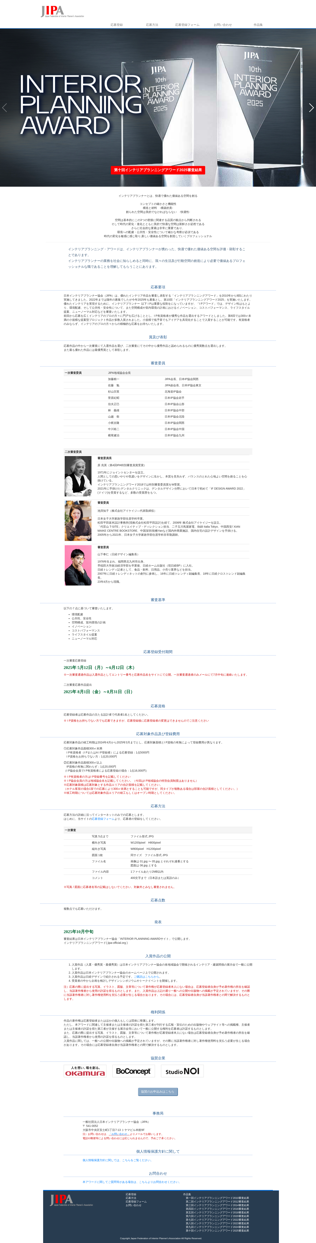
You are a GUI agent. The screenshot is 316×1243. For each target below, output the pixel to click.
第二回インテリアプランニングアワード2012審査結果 (216, 1201)
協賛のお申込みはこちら (157, 1091)
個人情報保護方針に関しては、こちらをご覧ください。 (118, 1160)
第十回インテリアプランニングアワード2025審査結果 (216, 1230)
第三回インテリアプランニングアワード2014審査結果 (216, 1205)
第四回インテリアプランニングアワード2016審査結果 (216, 1209)
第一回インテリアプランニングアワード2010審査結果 (216, 1198)
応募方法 (152, 24)
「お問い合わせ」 (119, 1134)
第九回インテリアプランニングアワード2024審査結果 (216, 1227)
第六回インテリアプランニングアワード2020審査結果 (216, 1216)
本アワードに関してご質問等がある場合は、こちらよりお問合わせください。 (132, 1182)
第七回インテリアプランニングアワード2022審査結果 (216, 1219)
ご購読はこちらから (146, 976)
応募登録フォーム (187, 24)
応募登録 (117, 24)
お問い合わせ (223, 24)
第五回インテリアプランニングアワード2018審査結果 (216, 1212)
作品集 (258, 24)
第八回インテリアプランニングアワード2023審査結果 (216, 1223)
